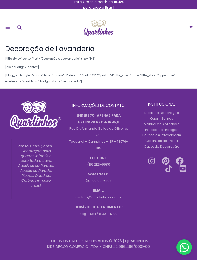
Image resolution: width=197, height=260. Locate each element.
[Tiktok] (169, 168)
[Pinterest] (166, 161)
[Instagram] (151, 161)
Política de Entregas (161, 130)
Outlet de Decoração (161, 146)
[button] (19, 28)
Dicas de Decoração (161, 113)
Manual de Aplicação (162, 124)
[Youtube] (183, 168)
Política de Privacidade (161, 135)
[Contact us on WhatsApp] (184, 247)
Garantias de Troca (161, 141)
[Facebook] (180, 161)
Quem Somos (161, 118)
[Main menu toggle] (7, 27)
